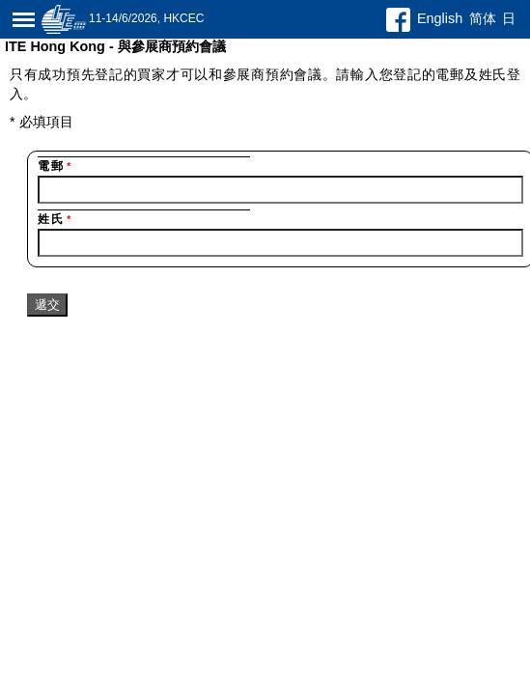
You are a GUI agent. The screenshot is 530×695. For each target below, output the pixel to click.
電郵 (54, 166)
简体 (482, 18)
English (439, 18)
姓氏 (54, 219)
